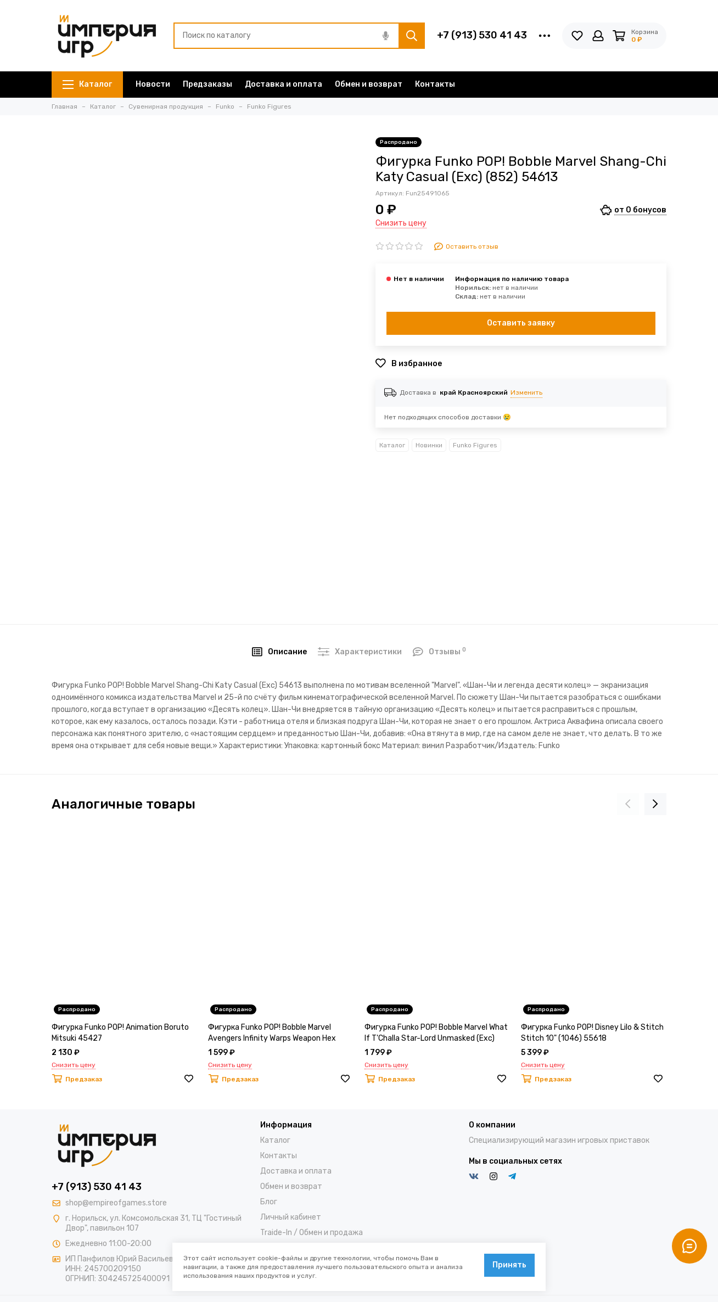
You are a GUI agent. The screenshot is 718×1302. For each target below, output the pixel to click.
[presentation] (628, 804)
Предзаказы (207, 84)
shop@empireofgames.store (116, 1203)
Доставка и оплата (283, 84)
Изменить (526, 392)
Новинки (429, 445)
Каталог (87, 84)
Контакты (435, 84)
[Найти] (412, 36)
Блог (268, 1201)
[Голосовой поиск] (385, 36)
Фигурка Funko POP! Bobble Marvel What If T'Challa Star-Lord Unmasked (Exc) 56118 (436, 1033)
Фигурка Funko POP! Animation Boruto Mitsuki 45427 (120, 1033)
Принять (509, 1265)
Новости (153, 84)
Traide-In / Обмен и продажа (311, 1232)
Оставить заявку (521, 323)
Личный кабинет (290, 1217)
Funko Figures (475, 445)
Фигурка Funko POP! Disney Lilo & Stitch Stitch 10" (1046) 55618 (592, 1033)
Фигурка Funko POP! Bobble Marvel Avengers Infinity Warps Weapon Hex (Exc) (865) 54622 (272, 1033)
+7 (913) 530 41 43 (482, 35)
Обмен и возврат (368, 84)
